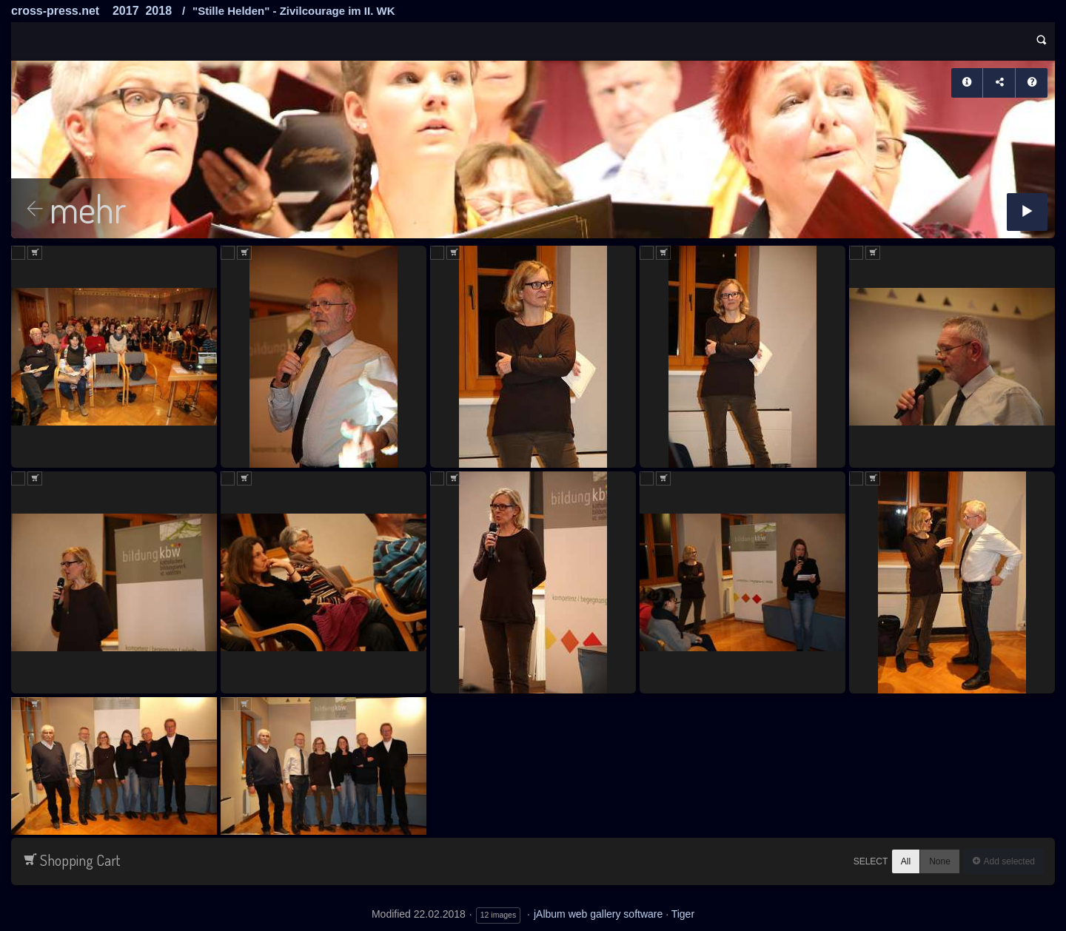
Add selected (1008, 861)
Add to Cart (34, 253)
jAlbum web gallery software (598, 914)
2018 (158, 10)
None (940, 861)
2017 (126, 10)
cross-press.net (55, 10)
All (906, 861)
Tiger (682, 914)
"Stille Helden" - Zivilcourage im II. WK (293, 10)
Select (871, 861)
